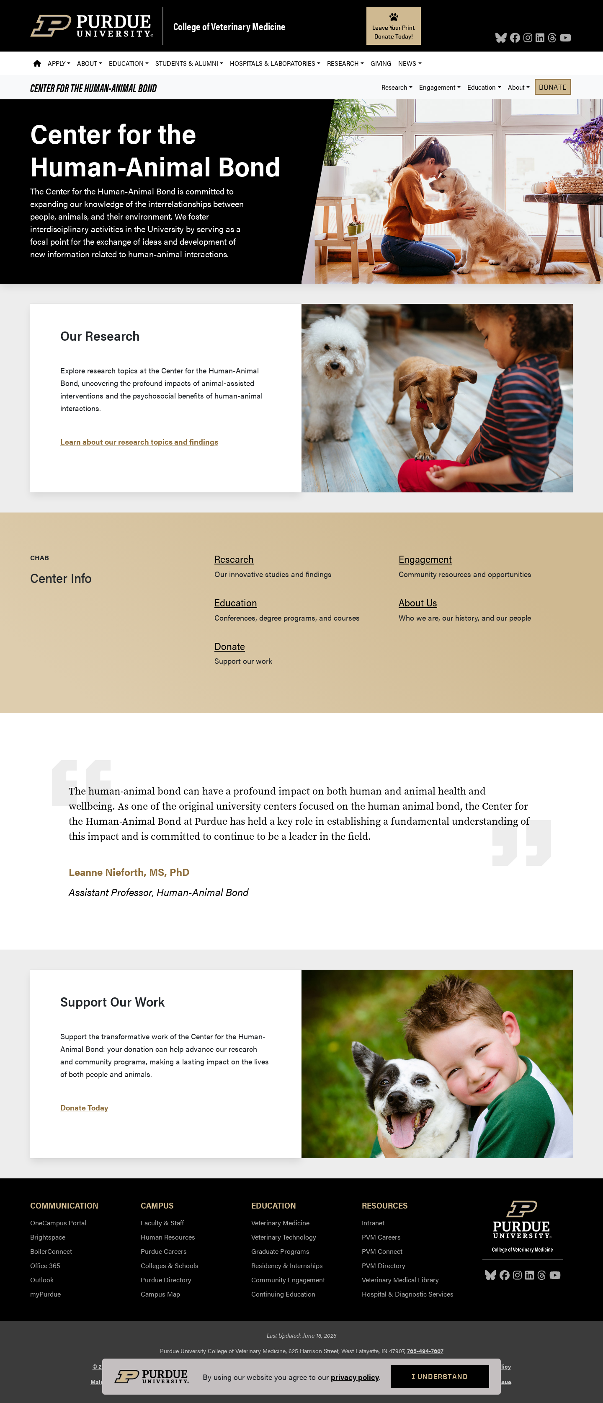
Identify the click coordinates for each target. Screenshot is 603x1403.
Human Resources (168, 1237)
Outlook (42, 1279)
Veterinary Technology (283, 1237)
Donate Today (84, 1107)
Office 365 (45, 1265)
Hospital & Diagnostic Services (408, 1294)
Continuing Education (283, 1294)
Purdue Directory (166, 1279)
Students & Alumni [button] (186, 63)
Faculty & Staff (162, 1222)
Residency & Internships (287, 1265)
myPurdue (45, 1294)
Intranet (373, 1222)
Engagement (425, 558)
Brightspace (47, 1237)
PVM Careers (381, 1237)
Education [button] (126, 63)
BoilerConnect (51, 1251)
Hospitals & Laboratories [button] (272, 63)
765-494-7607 (425, 1350)
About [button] (87, 63)
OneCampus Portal (58, 1222)
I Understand (440, 1376)
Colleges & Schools (169, 1265)
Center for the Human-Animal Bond (93, 87)
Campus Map (160, 1294)
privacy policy (355, 1377)
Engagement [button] (437, 87)
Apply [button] (56, 63)
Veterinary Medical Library (400, 1279)
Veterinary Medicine (280, 1222)
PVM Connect (382, 1251)
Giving (381, 63)
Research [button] (343, 63)
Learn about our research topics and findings (139, 441)
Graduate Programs (280, 1251)
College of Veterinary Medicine (229, 26)
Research (234, 558)
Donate (553, 86)
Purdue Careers (164, 1251)
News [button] (407, 63)
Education (235, 602)
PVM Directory (383, 1265)
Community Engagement (288, 1279)
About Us (418, 602)
